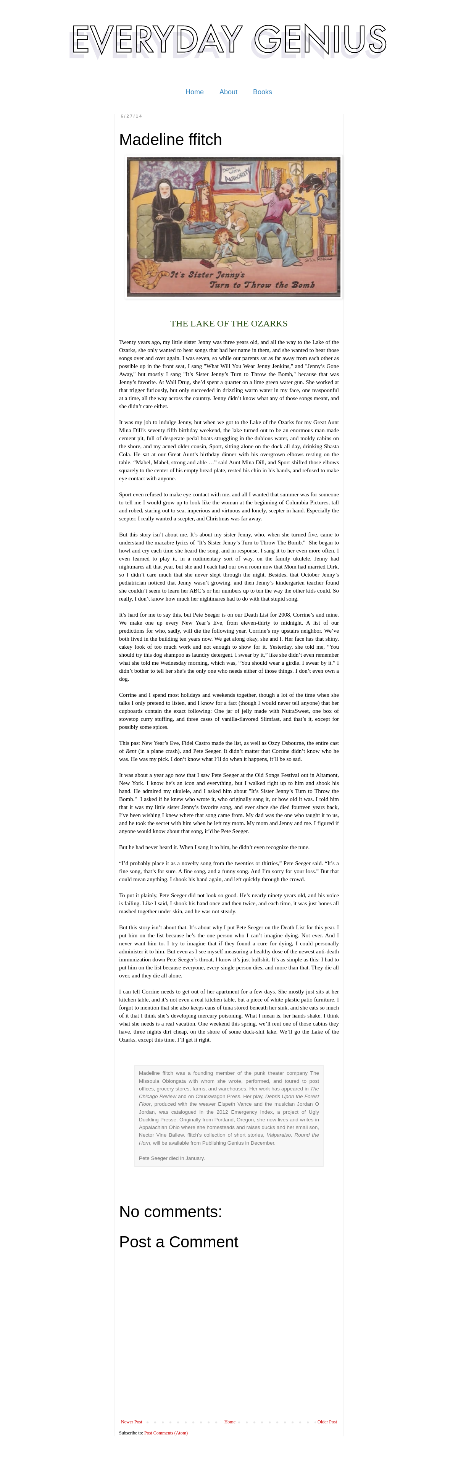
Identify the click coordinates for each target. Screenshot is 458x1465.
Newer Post (131, 1422)
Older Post (327, 1422)
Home (194, 92)
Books (262, 92)
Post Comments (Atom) (166, 1433)
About (228, 92)
